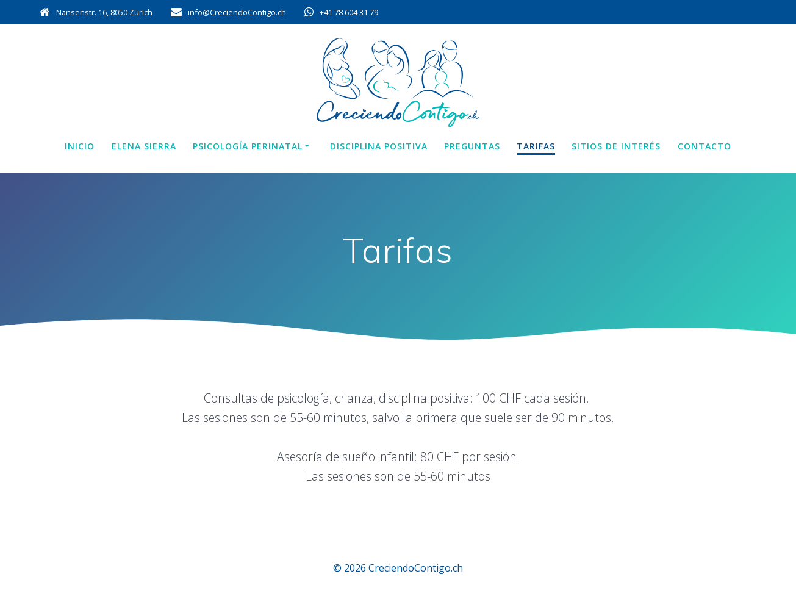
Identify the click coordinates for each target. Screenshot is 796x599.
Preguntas (472, 146)
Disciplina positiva (379, 146)
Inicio (80, 146)
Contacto (704, 146)
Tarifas (536, 146)
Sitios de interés (616, 146)
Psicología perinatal (248, 146)
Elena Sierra (144, 146)
